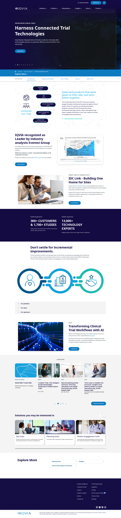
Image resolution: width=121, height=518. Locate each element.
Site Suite (20, 436)
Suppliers (94, 487)
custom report (38, 165)
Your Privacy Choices (97, 493)
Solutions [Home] (20, 71)
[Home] (16, 71)
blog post (92, 343)
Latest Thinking (64, 79)
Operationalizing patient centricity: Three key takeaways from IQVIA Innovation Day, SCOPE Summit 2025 (69, 386)
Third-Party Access (97, 484)
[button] (15, 65)
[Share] (118, 79)
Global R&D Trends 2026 (23, 383)
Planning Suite (53, 436)
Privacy (94, 490)
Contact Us (80, 499)
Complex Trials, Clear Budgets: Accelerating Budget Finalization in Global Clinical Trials (48, 385)
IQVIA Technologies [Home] (28, 71)
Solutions (77, 79)
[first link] (26, 370)
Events (79, 496)
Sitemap (94, 499)
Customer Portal (82, 487)
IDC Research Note (80, 193)
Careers (79, 490)
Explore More (90, 79)
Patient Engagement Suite (88, 436)
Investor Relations (82, 484)
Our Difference (31, 79)
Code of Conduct (81, 493)
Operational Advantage (47, 79)
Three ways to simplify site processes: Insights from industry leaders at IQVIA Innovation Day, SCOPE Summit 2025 (93, 386)
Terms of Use (95, 496)
